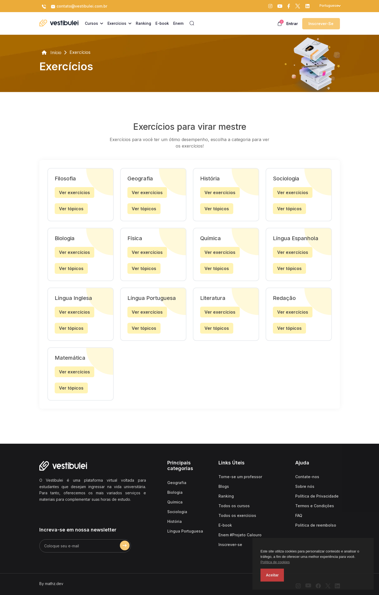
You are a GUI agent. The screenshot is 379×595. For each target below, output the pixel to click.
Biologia (175, 492)
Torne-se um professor (240, 476)
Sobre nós (304, 486)
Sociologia (177, 511)
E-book (225, 525)
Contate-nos (307, 476)
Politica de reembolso (315, 525)
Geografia (176, 482)
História (174, 521)
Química (175, 502)
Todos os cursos (234, 505)
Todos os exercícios (237, 515)
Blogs (223, 486)
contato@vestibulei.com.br (79, 6)
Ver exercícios (74, 192)
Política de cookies (275, 562)
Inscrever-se (320, 23)
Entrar (292, 23)
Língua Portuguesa (185, 531)
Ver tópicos (71, 208)
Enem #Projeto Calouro (240, 535)
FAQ (298, 515)
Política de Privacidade (317, 496)
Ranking (226, 496)
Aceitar (272, 575)
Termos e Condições (314, 505)
